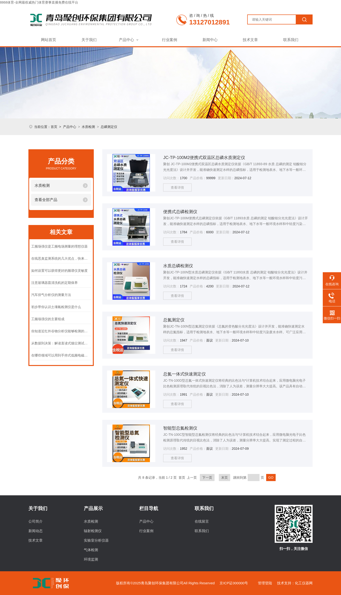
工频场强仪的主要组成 (47, 319)
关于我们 (89, 40)
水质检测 (88, 127)
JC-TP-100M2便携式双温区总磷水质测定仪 (204, 157)
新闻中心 (210, 40)
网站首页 (48, 40)
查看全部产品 (46, 200)
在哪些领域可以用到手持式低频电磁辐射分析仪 (61, 355)
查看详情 (177, 187)
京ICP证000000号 (234, 583)
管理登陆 (265, 583)
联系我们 (290, 40)
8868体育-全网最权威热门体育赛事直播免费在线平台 (39, 2)
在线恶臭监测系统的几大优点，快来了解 (61, 258)
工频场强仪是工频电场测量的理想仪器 (59, 246)
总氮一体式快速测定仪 (184, 374)
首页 (54, 127)
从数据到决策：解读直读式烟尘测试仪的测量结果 (61, 343)
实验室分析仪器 (96, 540)
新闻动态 (35, 531)
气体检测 (91, 550)
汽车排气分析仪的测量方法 (51, 295)
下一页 (207, 477)
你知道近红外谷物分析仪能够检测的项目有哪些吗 (61, 331)
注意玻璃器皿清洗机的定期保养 (54, 283)
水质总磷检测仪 (178, 265)
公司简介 (35, 521)
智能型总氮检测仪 (180, 428)
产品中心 (126, 40)
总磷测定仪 (109, 127)
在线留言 (202, 521)
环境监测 (91, 559)
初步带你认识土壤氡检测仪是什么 (56, 307)
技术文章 (250, 40)
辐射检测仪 (93, 531)
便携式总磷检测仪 (180, 211)
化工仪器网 (304, 583)
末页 (224, 477)
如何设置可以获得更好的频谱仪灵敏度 (59, 270)
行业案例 (169, 40)
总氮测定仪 (173, 320)
